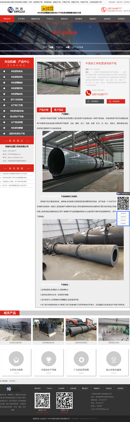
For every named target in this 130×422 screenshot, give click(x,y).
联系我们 (127, 2)
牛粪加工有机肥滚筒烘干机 (51, 114)
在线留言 (107, 19)
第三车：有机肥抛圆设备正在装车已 (15, 185)
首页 (45, 47)
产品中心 (50, 19)
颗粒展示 (85, 388)
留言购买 (94, 101)
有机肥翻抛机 (17, 83)
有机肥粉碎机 (17, 77)
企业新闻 (61, 388)
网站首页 (7, 19)
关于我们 (21, 19)
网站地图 (112, 2)
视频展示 (92, 19)
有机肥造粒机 (17, 71)
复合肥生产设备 (17, 117)
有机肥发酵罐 (17, 128)
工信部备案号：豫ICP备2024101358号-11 (83, 418)
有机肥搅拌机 (17, 88)
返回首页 (119, 2)
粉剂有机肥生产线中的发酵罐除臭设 (15, 177)
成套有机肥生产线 (17, 134)
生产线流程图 (17, 122)
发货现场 (73, 388)
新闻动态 (64, 19)
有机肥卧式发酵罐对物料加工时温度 (15, 174)
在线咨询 (115, 101)
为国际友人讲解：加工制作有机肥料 (15, 181)
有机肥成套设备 (17, 111)
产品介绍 (43, 110)
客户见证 (58, 110)
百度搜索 (12, 381)
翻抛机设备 (35, 19)
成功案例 (78, 19)
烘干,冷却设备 (77, 47)
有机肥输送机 (17, 94)
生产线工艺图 (17, 105)
